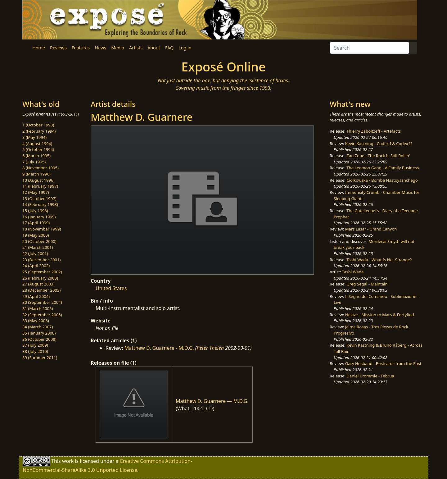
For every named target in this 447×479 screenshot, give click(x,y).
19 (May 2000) (35, 235)
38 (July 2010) (35, 351)
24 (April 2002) (36, 265)
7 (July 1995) (34, 162)
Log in (184, 48)
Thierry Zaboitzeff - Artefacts (373, 131)
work (68, 461)
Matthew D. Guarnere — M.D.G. (212, 401)
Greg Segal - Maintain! (367, 284)
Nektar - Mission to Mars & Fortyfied (379, 314)
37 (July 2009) (35, 345)
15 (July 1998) (35, 210)
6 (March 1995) (36, 155)
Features (81, 48)
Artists (135, 48)
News (100, 48)
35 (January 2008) (39, 333)
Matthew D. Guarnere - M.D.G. (159, 347)
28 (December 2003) (41, 290)
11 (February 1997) (40, 186)
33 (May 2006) (35, 320)
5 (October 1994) (38, 149)
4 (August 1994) (37, 143)
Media (117, 48)
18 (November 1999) (41, 229)
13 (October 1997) (39, 198)
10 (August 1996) (38, 180)
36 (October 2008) (39, 339)
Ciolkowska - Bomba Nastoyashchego (382, 180)
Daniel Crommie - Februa (370, 376)
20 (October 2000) (39, 241)
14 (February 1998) (40, 204)
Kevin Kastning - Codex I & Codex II (378, 143)
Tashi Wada (352, 272)
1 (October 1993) (38, 125)
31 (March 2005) (37, 308)
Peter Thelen (210, 347)
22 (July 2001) (35, 253)
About (153, 48)
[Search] (369, 48)
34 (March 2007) (37, 327)
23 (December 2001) (41, 259)
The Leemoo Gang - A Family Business (382, 168)
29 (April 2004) (36, 296)
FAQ (169, 48)
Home (38, 48)
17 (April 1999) (36, 223)
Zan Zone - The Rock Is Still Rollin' (378, 155)
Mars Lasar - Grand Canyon (371, 229)
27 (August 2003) (38, 284)
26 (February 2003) (40, 278)
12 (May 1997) (35, 192)
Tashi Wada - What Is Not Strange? (379, 259)
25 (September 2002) (42, 272)
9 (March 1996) (36, 174)
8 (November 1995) (40, 168)
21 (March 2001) (37, 247)
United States (111, 288)
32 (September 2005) (42, 314)
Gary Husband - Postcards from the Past (383, 363)
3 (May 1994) (34, 137)
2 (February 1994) (39, 131)
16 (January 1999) (39, 217)
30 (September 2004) (42, 302)
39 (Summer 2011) (39, 357)
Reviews (58, 48)
